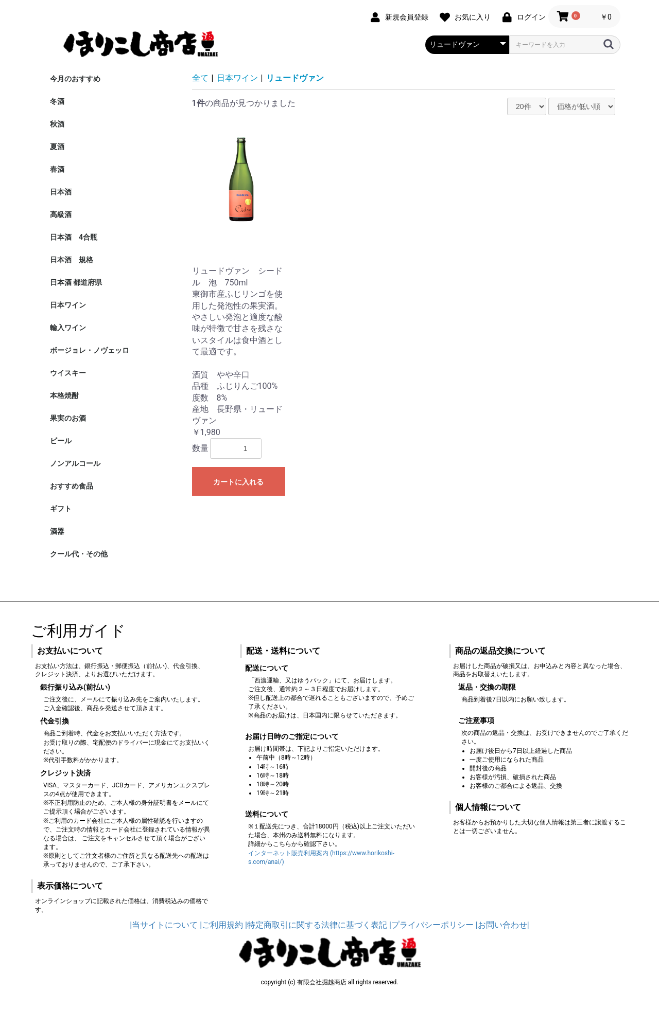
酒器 (57, 531)
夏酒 (57, 146)
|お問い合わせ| (502, 925)
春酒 (57, 169)
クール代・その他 (79, 554)
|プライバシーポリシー (431, 925)
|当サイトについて (164, 925)
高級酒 (61, 214)
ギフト (61, 508)
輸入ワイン (68, 327)
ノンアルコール (75, 463)
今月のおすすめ (75, 79)
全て (200, 78)
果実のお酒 (68, 418)
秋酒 (57, 124)
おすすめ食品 (71, 486)
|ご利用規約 (221, 925)
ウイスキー (68, 373)
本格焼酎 (64, 395)
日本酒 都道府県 (76, 282)
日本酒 (61, 192)
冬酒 (57, 101)
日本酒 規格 (71, 260)
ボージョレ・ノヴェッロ (89, 350)
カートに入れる (238, 482)
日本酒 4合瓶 (73, 237)
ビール (61, 441)
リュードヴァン (295, 78)
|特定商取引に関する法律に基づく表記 (316, 925)
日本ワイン (68, 305)
